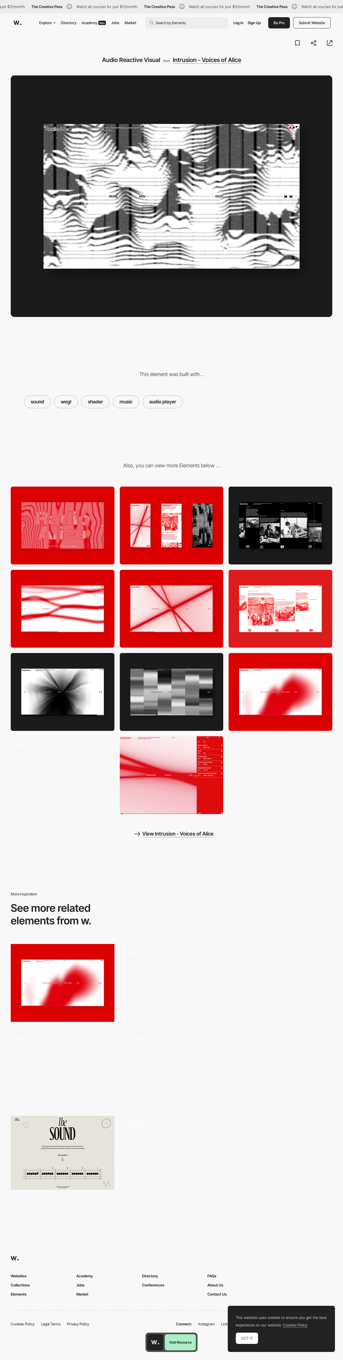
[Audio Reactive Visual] (62, 609)
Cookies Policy (23, 1324)
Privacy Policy (78, 1324)
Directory (68, 22)
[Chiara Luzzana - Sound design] (62, 1153)
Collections (20, 1285)
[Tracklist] (171, 775)
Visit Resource (180, 1342)
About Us (215, 1285)
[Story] (280, 525)
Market (130, 22)
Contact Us (217, 1294)
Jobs (115, 22)
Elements (19, 1294)
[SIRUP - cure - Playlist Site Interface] (280, 1067)
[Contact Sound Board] (280, 979)
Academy (94, 22)
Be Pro (279, 22)
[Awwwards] (17, 23)
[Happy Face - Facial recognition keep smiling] (62, 1067)
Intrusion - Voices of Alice (207, 60)
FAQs (211, 1276)
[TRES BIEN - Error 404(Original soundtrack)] (171, 983)
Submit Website (312, 22)
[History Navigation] (62, 775)
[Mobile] (171, 525)
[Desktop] (62, 525)
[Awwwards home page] (155, 1342)
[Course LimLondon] (171, 1069)
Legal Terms (51, 1324)
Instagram (206, 1324)
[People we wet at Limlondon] (171, 1155)
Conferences (153, 1285)
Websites (19, 1276)
